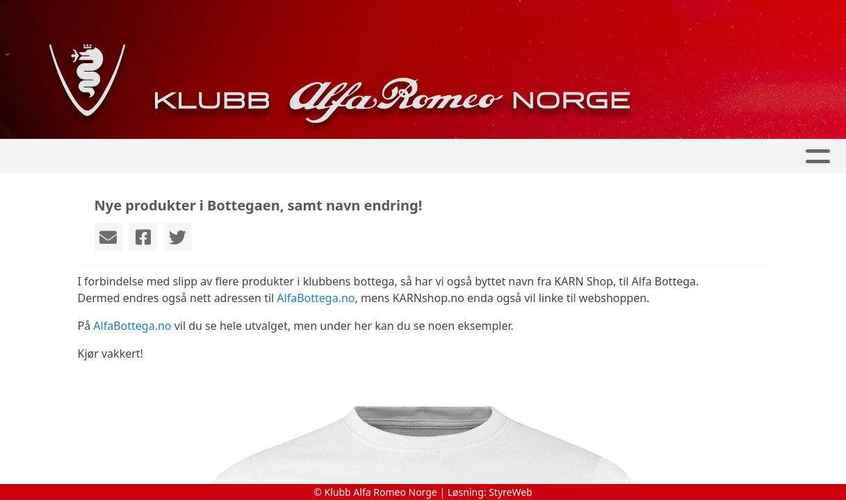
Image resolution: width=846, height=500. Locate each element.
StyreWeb (510, 492)
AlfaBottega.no (316, 298)
